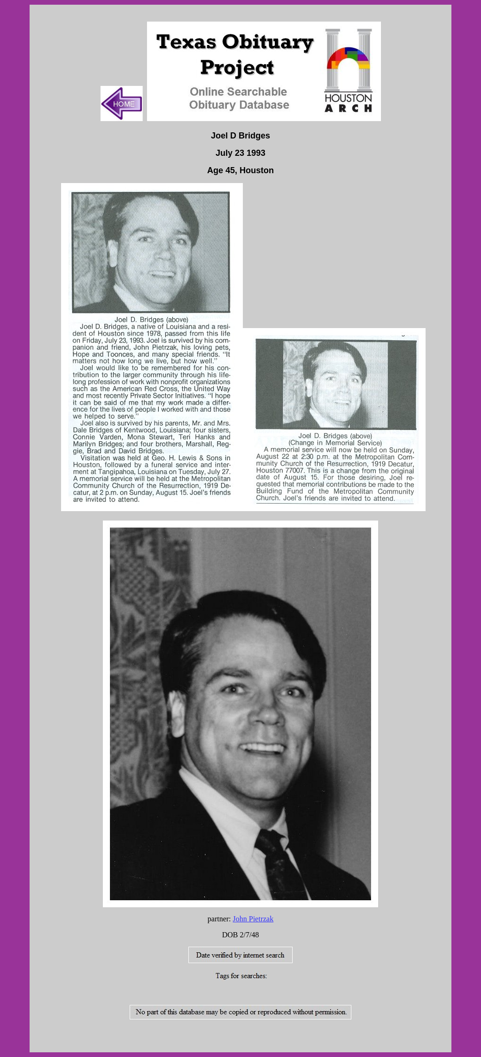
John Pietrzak (253, 919)
